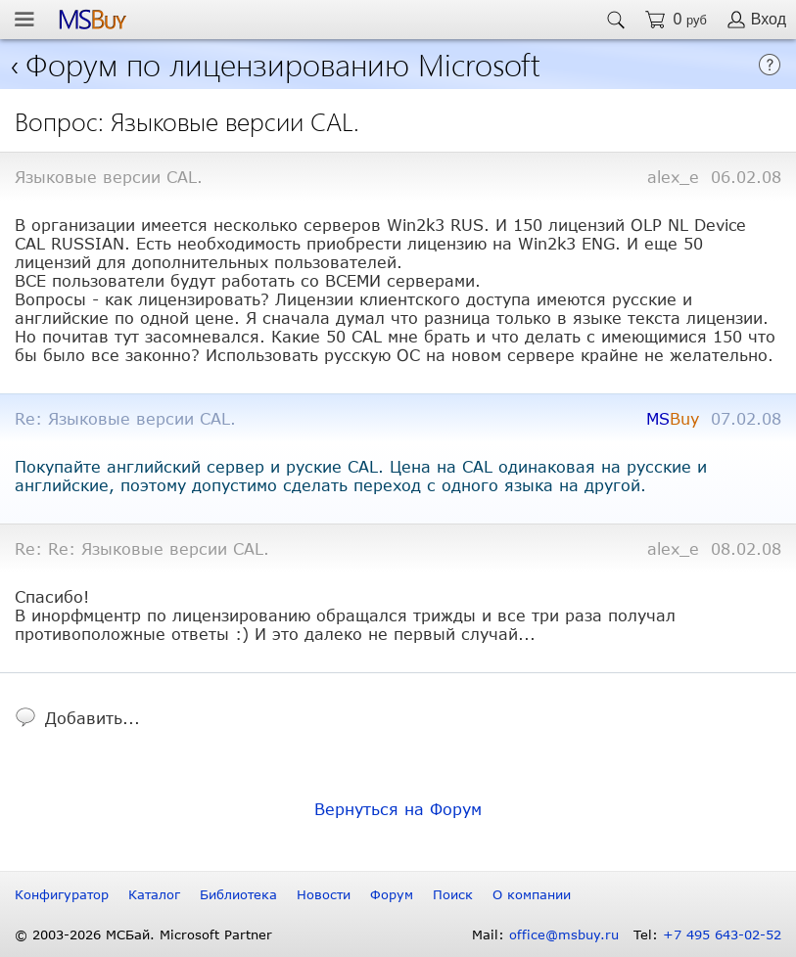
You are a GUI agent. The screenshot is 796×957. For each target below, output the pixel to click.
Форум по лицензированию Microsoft (282, 63)
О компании (531, 894)
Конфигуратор (62, 894)
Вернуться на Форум (398, 808)
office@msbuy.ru (564, 934)
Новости (324, 894)
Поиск (453, 894)
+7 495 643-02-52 (722, 934)
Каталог (154, 894)
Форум (391, 894)
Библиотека (238, 894)
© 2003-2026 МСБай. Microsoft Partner (143, 934)
